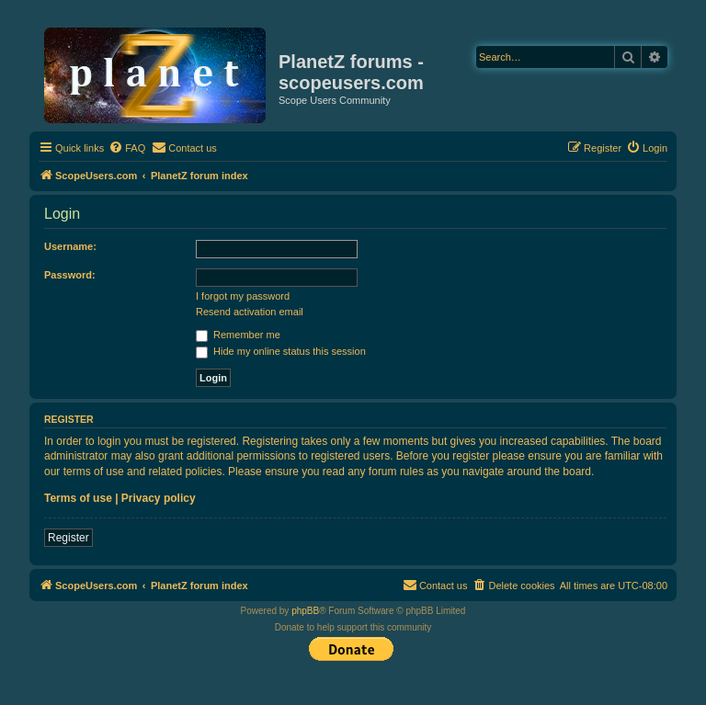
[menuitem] (126, 148)
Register (68, 537)
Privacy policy (158, 498)
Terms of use (78, 498)
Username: (70, 246)
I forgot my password (243, 295)
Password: (70, 274)
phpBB (305, 611)
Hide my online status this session (281, 351)
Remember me (238, 334)
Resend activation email (249, 311)
